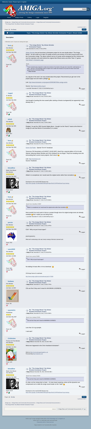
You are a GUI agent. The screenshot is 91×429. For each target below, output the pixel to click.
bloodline (11, 168)
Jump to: (54, 409)
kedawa (11, 281)
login (18, 2)
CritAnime (12, 338)
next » (84, 27)
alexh (10, 119)
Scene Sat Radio (31, 147)
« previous (80, 27)
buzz (9, 45)
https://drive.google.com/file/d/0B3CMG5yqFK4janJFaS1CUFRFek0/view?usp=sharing (47, 183)
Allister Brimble (30, 52)
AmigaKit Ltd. (62, 418)
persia (10, 222)
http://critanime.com (38, 353)
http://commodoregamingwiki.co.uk (39, 352)
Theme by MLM (50, 422)
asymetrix (11, 310)
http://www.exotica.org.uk (38, 86)
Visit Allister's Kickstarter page (34, 60)
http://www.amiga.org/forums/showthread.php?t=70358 (39, 276)
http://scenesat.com (34, 159)
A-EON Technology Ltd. (51, 418)
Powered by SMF (41, 422)
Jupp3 (10, 93)
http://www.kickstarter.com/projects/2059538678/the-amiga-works (48, 82)
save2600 (11, 249)
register (24, 2)
